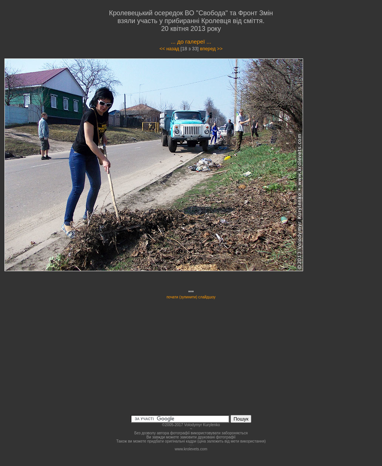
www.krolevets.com (191, 449)
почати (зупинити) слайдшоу (191, 297)
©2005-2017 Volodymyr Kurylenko (191, 425)
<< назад (169, 48)
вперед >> (211, 48)
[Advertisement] (350, 169)
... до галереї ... (191, 41)
